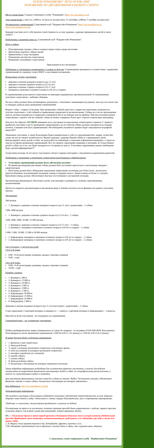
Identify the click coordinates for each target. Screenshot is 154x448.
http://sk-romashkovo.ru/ (77, 15)
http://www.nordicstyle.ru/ (17, 27)
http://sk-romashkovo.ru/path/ (34, 386)
